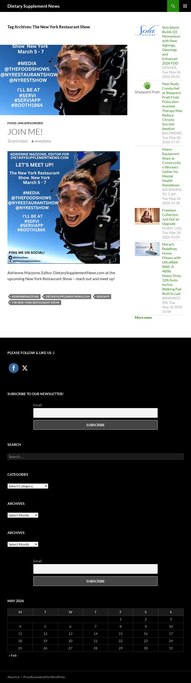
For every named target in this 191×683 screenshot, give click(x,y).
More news (143, 317)
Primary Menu (185, 6)
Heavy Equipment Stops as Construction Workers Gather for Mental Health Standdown (171, 167)
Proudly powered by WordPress (44, 677)
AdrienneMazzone (25, 296)
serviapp (102, 296)
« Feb (13, 655)
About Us (13, 677)
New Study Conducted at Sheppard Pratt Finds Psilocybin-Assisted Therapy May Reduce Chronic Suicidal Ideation (172, 106)
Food (11, 123)
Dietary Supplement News (33, 6)
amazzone (43, 141)
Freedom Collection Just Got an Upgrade (170, 217)
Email (37, 405)
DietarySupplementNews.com (68, 296)
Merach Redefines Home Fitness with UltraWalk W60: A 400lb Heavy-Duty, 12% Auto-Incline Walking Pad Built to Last (171, 269)
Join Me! (25, 131)
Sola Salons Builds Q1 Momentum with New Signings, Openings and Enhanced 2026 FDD (171, 45)
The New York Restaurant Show (35, 302)
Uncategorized (30, 123)
